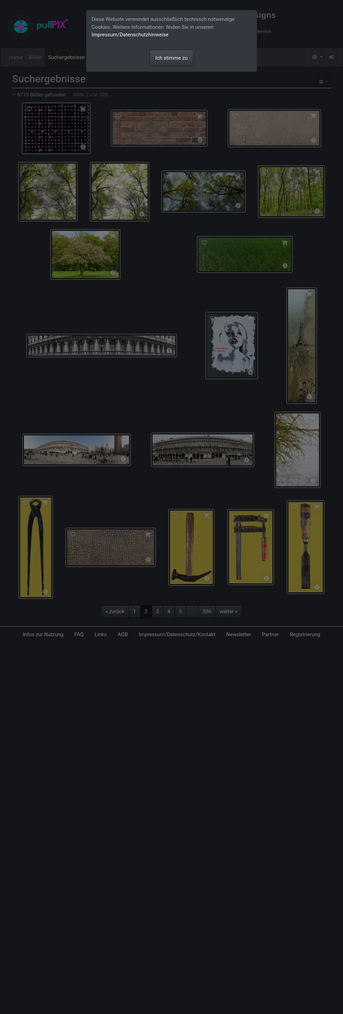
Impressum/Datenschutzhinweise (130, 35)
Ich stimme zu (171, 58)
